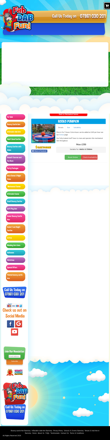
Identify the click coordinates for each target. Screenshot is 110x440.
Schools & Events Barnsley (74, 430)
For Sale (10, 117)
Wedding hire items (13, 245)
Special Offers (12, 267)
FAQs (47, 433)
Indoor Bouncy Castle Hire (14, 218)
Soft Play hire (12, 208)
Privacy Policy (58, 430)
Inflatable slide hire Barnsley (42, 430)
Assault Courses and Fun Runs (14, 159)
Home (34, 433)
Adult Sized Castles (14, 139)
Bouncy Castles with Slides (14, 148)
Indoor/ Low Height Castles (13, 229)
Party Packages (12, 168)
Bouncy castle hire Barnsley (21, 430)
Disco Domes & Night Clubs (14, 177)
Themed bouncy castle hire (14, 277)
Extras (9, 237)
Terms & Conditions (77, 433)
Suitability (77, 127)
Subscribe (14, 361)
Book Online (73, 157)
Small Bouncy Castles (14, 201)
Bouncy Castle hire (13, 124)
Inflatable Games (13, 194)
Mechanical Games (14, 186)
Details (60, 127)
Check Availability (90, 157)
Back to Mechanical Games (68, 114)
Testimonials (55, 433)
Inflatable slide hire (14, 131)
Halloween (10, 252)
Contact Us (65, 433)
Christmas (10, 260)
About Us (41, 433)
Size (68, 127)
